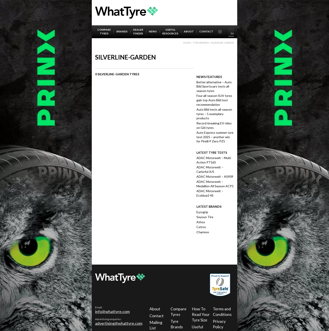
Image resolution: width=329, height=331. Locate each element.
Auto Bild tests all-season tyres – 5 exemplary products (214, 114)
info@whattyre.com (112, 311)
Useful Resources (170, 31)
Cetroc (201, 227)
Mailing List (155, 325)
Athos (200, 222)
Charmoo (202, 232)
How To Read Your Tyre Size (201, 314)
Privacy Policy (219, 324)
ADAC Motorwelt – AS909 (214, 176)
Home (186, 42)
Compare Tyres (104, 31)
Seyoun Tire (204, 217)
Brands (121, 31)
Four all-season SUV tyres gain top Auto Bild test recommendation (214, 100)
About (189, 31)
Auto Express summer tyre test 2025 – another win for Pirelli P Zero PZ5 (214, 137)
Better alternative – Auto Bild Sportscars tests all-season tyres (214, 86)
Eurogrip (202, 212)
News (153, 31)
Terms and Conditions (222, 311)
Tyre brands (201, 42)
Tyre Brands (176, 324)
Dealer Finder (138, 31)
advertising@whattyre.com (118, 323)
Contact (206, 31)
